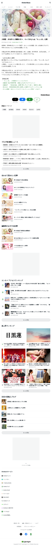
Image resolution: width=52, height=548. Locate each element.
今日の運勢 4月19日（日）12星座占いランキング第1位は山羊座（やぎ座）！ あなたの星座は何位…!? (39, 345)
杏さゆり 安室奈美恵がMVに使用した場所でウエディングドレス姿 (22, 87)
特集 (25, 7)
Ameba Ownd (6, 490)
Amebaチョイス (7, 475)
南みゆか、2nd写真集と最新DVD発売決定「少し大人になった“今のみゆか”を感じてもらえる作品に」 (39, 365)
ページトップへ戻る (26, 464)
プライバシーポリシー (29, 526)
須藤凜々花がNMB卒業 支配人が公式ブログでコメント (19, 83)
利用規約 (19, 526)
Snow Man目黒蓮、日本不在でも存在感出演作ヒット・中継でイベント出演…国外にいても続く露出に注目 (14, 345)
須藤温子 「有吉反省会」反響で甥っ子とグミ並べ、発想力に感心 (22, 85)
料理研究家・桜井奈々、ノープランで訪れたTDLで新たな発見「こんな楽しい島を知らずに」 (26, 158)
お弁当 (38, 109)
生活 (31, 7)
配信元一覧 (16, 523)
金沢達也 (11, 109)
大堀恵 (4, 109)
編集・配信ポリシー (27, 523)
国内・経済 (39, 7)
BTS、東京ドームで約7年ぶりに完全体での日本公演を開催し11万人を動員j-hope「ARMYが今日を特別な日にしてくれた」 (14, 365)
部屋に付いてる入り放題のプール (15, 414)
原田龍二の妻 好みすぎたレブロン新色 (17, 401)
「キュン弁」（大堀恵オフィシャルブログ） (16, 81)
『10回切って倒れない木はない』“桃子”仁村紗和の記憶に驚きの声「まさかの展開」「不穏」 (39, 385)
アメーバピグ (6, 493)
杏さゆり (31, 109)
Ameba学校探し (7, 515)
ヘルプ (36, 523)
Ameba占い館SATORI (8, 508)
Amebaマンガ (6, 500)
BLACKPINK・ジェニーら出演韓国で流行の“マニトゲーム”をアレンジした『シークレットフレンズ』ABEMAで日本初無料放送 (14, 386)
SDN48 (18, 109)
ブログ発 (18, 7)
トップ (3, 7)
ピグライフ (5, 504)
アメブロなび (6, 511)
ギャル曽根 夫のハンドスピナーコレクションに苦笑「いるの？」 (22, 89)
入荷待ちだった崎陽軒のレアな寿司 (16, 408)
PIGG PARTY (6, 497)
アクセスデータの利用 (26, 529)
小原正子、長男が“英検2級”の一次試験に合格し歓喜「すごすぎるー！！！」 (22, 149)
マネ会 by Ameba (7, 483)
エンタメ (10, 7)
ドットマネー (6, 479)
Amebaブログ (6, 486)
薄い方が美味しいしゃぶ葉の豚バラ (16, 420)
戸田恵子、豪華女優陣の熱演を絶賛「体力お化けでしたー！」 (19, 163)
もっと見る (26, 169)
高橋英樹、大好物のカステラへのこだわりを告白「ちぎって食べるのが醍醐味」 (23, 145)
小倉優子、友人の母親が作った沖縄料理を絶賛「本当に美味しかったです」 (22, 154)
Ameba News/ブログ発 (17, 42)
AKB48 (24, 109)
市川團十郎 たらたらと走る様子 (15, 426)
